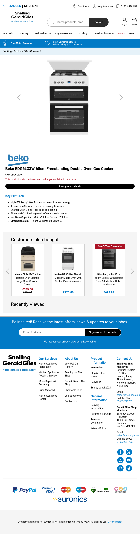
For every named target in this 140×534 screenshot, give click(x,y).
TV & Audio (8, 35)
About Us (71, 360)
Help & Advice (103, 6)
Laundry (24, 35)
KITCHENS (31, 6)
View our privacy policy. (84, 343)
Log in (124, 22)
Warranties (97, 369)
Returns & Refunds (101, 415)
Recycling (96, 383)
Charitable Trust (73, 391)
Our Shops (81, 6)
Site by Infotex (115, 523)
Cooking (83, 35)
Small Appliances (103, 35)
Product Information (99, 362)
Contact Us (124, 360)
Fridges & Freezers (63, 35)
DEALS (121, 35)
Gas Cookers (32, 52)
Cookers (18, 52)
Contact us (71, 402)
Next (133, 272)
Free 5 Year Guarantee (110, 247)
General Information (99, 399)
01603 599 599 (126, 6)
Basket (134, 22)
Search (93, 22)
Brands (132, 35)
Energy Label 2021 (101, 389)
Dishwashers (41, 35)
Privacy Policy (98, 429)
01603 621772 (125, 443)
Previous (7, 272)
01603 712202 (125, 402)
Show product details (70, 187)
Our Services (48, 360)
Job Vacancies (73, 397)
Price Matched (47, 391)
